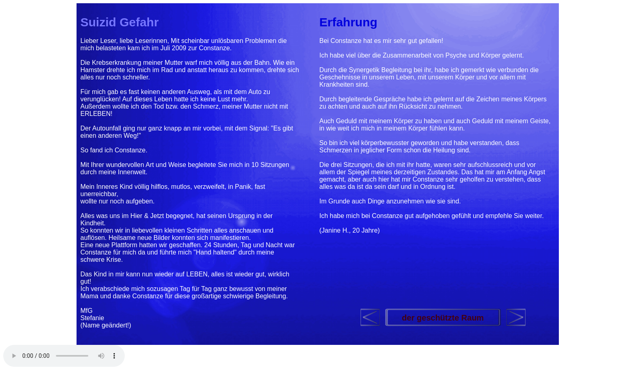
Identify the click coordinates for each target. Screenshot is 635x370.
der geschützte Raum (443, 317)
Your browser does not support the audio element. (64, 356)
